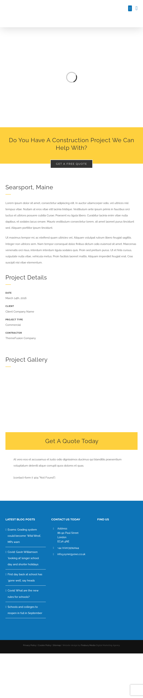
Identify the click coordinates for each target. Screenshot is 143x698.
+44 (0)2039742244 (68, 547)
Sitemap (57, 645)
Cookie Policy (45, 645)
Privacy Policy (30, 645)
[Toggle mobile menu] (137, 8)
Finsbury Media (88, 645)
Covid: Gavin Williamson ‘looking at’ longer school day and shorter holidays (23, 558)
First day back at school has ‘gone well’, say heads (25, 577)
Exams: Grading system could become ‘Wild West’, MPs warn (24, 536)
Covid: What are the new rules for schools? (23, 593)
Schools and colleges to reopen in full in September (25, 610)
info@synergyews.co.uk (71, 554)
